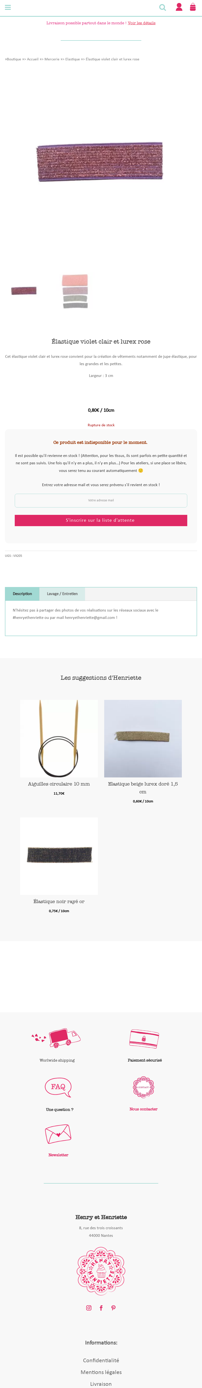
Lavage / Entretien (62, 594)
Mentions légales (101, 1372)
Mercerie (51, 59)
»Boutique (13, 59)
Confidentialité (101, 1361)
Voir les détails (142, 23)
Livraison (101, 1384)
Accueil (33, 59)
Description (22, 594)
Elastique (72, 59)
